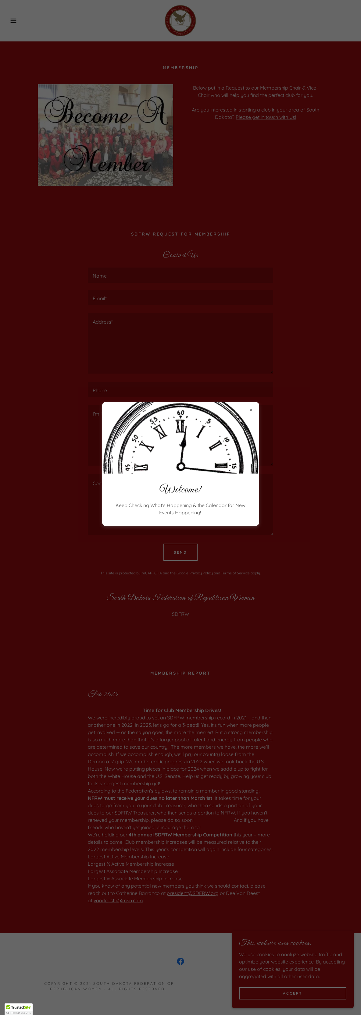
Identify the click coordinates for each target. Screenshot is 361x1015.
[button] (19, 1009)
